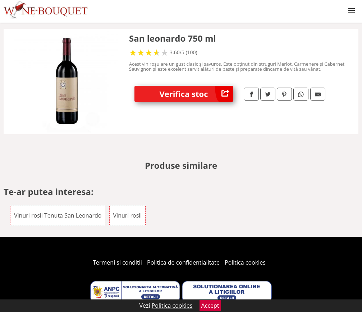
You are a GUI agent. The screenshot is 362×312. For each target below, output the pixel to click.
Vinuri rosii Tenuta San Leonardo (57, 215)
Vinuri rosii (127, 215)
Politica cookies (245, 262)
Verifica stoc (196, 94)
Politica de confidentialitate (183, 262)
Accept (210, 305)
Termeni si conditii (117, 262)
